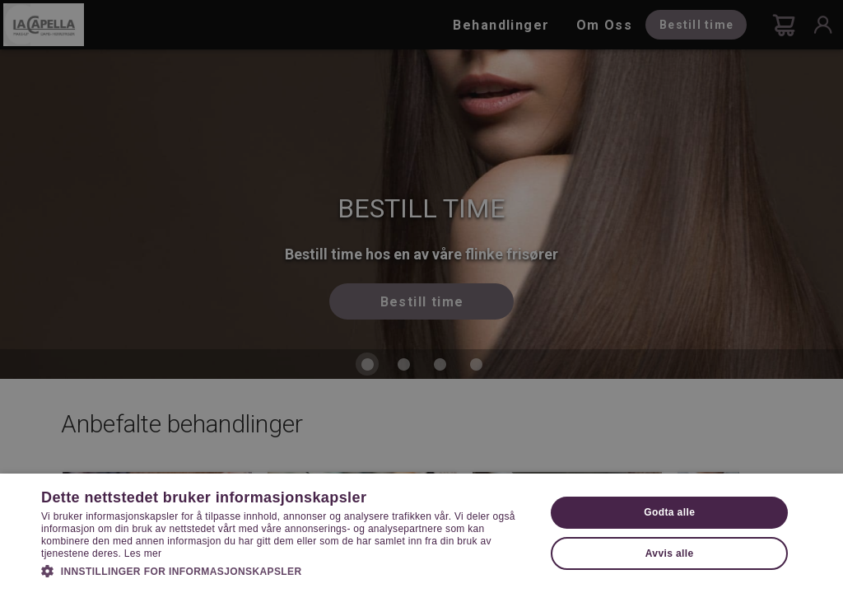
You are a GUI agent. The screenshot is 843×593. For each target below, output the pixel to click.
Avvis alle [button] (669, 553)
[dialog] (421, 296)
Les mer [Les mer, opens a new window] (142, 553)
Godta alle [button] (669, 512)
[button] (285, 570)
